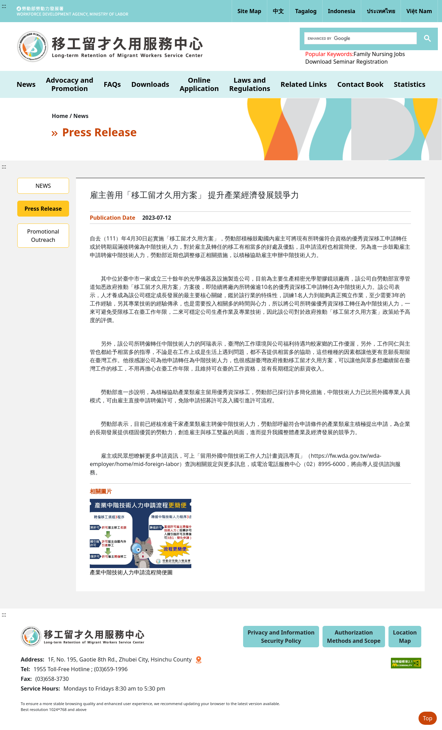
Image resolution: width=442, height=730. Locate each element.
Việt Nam (419, 11)
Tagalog (306, 11)
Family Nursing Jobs (379, 54)
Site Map (249, 11)
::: (4, 6)
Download (318, 61)
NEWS (43, 186)
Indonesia (341, 11)
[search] (360, 38)
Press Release (43, 208)
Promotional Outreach (43, 236)
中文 (278, 11)
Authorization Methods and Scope (354, 637)
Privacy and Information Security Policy (281, 637)
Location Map (405, 637)
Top (427, 718)
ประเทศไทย (381, 11)
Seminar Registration (360, 61)
